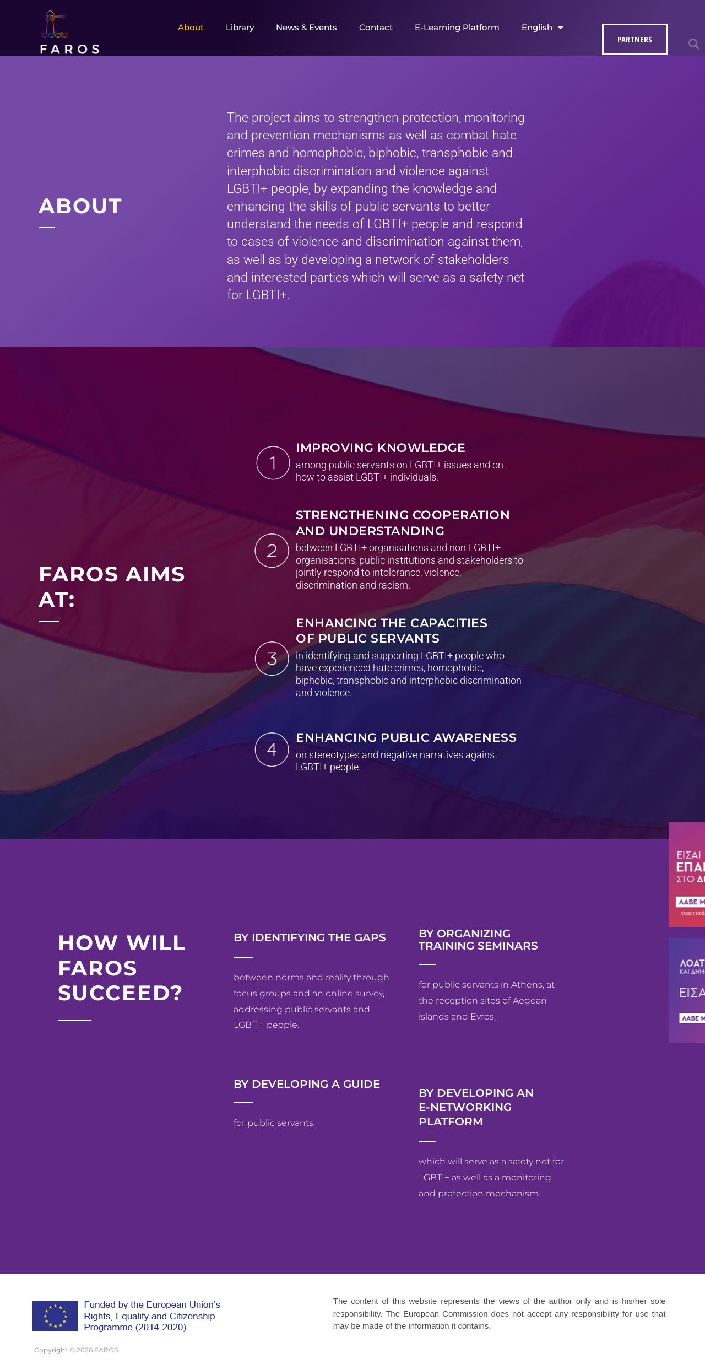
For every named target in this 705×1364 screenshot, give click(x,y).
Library (240, 27)
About (191, 27)
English (542, 27)
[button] (694, 44)
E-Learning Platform (457, 27)
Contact (376, 27)
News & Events (306, 27)
